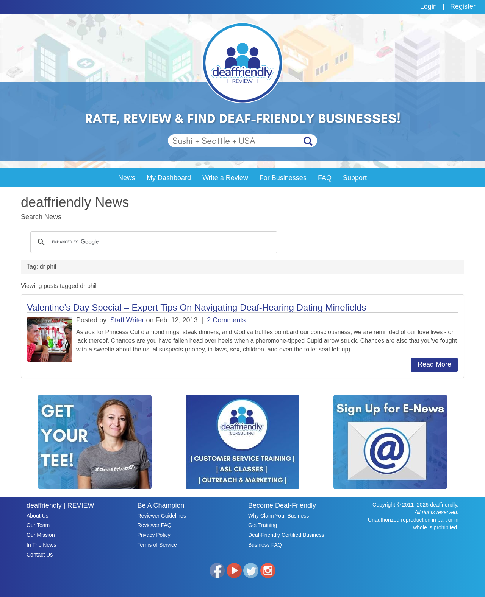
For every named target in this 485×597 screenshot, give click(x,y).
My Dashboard (169, 178)
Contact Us (40, 555)
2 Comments (226, 320)
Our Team (38, 525)
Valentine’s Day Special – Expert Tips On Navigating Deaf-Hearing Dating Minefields (196, 307)
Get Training (262, 525)
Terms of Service (157, 545)
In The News (41, 545)
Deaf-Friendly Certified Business (286, 535)
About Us (37, 516)
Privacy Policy (154, 535)
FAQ (325, 178)
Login (428, 6)
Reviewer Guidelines (162, 516)
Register (463, 6)
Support (355, 178)
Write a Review (225, 178)
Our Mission (41, 535)
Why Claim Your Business (278, 516)
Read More (434, 364)
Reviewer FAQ (155, 525)
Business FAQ (265, 545)
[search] (152, 242)
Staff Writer (127, 320)
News (126, 178)
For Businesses (283, 178)
